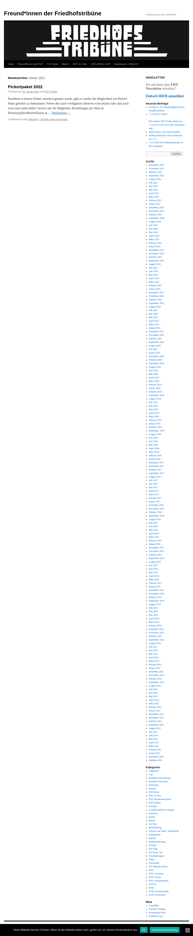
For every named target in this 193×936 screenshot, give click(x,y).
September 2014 (156, 600)
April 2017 (154, 491)
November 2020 (156, 356)
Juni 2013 (153, 650)
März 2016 (154, 537)
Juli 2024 (153, 225)
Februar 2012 (155, 707)
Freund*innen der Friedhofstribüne (52, 13)
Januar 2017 (154, 501)
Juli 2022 (153, 310)
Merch (65, 64)
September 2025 (156, 175)
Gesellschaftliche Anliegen (161, 809)
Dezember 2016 (156, 505)
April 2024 (154, 235)
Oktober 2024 (155, 214)
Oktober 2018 (155, 427)
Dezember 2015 (156, 547)
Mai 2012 (153, 696)
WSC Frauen (155, 877)
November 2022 (156, 296)
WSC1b (152, 884)
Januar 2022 (154, 328)
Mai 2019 (153, 409)
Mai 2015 (153, 572)
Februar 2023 (155, 285)
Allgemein (33, 119)
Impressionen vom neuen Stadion (164, 132)
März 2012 (154, 703)
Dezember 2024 (156, 207)
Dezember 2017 (156, 462)
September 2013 (156, 639)
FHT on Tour (80, 64)
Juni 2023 (153, 271)
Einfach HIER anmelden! (165, 96)
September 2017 (156, 473)
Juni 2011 (153, 735)
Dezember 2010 (156, 756)
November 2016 (156, 508)
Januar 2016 (154, 544)
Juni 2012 (153, 693)
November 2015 (156, 551)
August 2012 (155, 685)
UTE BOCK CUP (100, 64)
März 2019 (154, 416)
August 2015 (155, 561)
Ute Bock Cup (155, 852)
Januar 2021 (154, 352)
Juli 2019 (153, 402)
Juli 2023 (153, 267)
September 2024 (156, 218)
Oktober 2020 (155, 359)
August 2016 (155, 519)
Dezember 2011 (156, 714)
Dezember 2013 (156, 629)
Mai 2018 (153, 444)
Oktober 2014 (155, 597)
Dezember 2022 (156, 292)
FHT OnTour (51, 91)
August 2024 (155, 221)
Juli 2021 (153, 349)
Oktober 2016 (155, 512)
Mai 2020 (153, 374)
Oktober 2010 (155, 760)
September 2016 (156, 515)
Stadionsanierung (157, 841)
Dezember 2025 (156, 165)
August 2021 (155, 345)
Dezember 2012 (156, 671)
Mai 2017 (153, 487)
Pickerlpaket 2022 (25, 86)
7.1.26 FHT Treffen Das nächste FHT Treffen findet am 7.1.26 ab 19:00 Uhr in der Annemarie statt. (167, 121)
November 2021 (156, 335)
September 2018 (156, 430)
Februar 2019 (155, 420)
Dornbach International (160, 778)
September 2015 (156, 558)
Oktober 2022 (155, 299)
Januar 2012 (154, 710)
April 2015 (154, 576)
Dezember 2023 (156, 250)
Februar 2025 (155, 200)
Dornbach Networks (158, 781)
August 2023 (155, 264)
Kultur (152, 817)
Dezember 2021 (156, 331)
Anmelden (154, 905)
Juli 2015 (153, 565)
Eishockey (154, 785)
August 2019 (155, 398)
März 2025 (154, 196)
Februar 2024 (155, 243)
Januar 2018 (154, 459)
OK (144, 929)
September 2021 (156, 342)
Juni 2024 (153, 228)
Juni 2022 (153, 313)
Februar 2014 (155, 625)
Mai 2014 (153, 615)
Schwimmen (155, 834)
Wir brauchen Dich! (158, 866)
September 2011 (156, 724)
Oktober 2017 (155, 469)
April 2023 (154, 278)
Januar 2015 (154, 586)
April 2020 (154, 377)
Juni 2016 (153, 526)
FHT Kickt (154, 792)
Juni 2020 (153, 370)
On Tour (153, 824)
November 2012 (156, 675)
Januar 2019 (154, 423)
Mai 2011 (153, 739)
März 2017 (154, 494)
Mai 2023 (153, 274)
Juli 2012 (153, 689)
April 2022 (154, 320)
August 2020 (155, 367)
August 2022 (155, 306)
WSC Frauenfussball (159, 880)
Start (11, 64)
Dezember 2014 (156, 590)
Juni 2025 (153, 186)
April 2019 (154, 413)
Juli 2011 (153, 731)
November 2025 (156, 168)
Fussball (153, 806)
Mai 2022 (153, 317)
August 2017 (155, 476)
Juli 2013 (153, 646)
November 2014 (156, 593)
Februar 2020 (155, 384)
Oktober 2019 (155, 391)
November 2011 (156, 717)
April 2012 (154, 700)
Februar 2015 (155, 583)
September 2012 (156, 682)
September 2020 (156, 363)
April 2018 (154, 448)
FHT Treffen (155, 802)
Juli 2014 (153, 607)
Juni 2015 (153, 569)
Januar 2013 (154, 668)
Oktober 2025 (155, 172)
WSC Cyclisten (156, 873)
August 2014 (155, 604)
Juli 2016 (153, 522)
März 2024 (154, 239)
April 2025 (154, 193)
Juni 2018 (153, 441)
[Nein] (187, 930)
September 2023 (156, 260)
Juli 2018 (153, 437)
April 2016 (154, 533)
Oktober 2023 (155, 257)
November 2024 (156, 211)
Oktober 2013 (155, 636)
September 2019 (156, 395)
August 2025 (155, 179)
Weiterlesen (61, 113)
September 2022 (156, 303)
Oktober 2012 (155, 678)
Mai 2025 (153, 189)
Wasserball (154, 863)
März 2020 (154, 381)
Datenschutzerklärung (164, 929)
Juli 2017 (153, 480)
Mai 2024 (153, 232)
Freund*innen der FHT (30, 64)
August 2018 (155, 434)
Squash (152, 838)
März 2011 (154, 746)
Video (152, 859)
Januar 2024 (154, 246)
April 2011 (154, 742)
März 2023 (154, 282)
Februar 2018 (155, 455)
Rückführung (155, 827)
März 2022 (154, 324)
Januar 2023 (154, 289)
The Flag (153, 848)
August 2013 (155, 643)
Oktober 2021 (155, 338)
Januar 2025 (154, 204)
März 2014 (154, 622)
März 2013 (154, 661)
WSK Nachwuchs (157, 894)
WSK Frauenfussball (159, 891)
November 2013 (156, 632)
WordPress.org (156, 916)
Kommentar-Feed (157, 912)
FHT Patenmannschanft (160, 799)
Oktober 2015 (155, 554)
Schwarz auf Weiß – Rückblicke (164, 831)
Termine (153, 845)
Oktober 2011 (155, 721)
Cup (151, 774)
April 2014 (154, 618)
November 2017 (156, 466)
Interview (153, 813)
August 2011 (155, 728)
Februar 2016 (155, 540)
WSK (151, 887)
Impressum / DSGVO (126, 64)
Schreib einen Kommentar (54, 119)
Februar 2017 (155, 498)
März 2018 (154, 452)
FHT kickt (52, 64)
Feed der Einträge (157, 909)
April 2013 (154, 657)
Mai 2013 (153, 654)
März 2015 (154, 579)
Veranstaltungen (156, 856)
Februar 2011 (155, 749)
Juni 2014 (153, 611)
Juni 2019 (153, 406)
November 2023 (156, 253)
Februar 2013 (155, 664)
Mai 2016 (153, 530)
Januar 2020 (154, 388)
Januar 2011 (154, 753)
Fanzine (152, 788)
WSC (151, 870)
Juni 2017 (153, 483)
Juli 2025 (153, 182)
